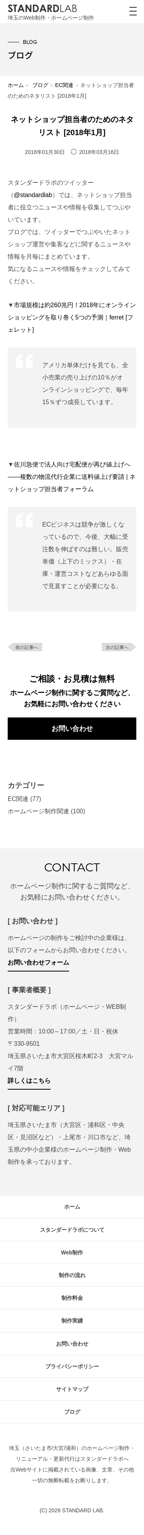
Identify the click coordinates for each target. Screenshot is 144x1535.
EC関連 (64, 85)
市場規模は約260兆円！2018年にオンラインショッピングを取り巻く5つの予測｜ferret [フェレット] (72, 317)
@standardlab (33, 195)
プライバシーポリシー (72, 1366)
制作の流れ (72, 1275)
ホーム (16, 85)
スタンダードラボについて (72, 1230)
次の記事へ (117, 647)
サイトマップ (72, 1389)
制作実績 (72, 1321)
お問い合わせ (72, 728)
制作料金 (72, 1298)
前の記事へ (26, 647)
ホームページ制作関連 (38, 811)
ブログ (40, 85)
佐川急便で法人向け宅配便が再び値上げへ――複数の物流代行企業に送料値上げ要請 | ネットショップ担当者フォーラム (72, 476)
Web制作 (72, 1252)
